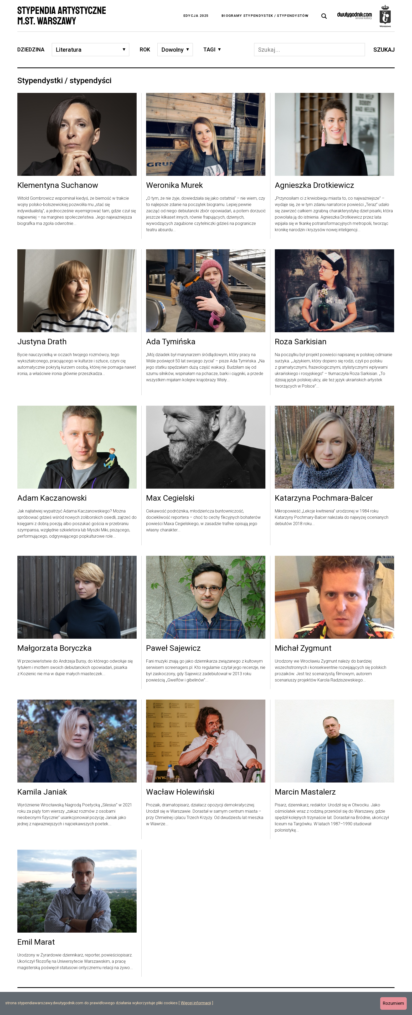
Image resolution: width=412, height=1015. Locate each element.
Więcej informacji (196, 1003)
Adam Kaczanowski (52, 498)
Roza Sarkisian (301, 342)
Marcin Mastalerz (305, 792)
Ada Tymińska (170, 342)
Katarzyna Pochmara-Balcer (324, 498)
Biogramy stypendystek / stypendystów (265, 16)
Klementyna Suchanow (57, 185)
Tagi (209, 49)
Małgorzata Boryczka (54, 648)
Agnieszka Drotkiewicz (314, 185)
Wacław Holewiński (180, 792)
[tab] (324, 16)
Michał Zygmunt (303, 648)
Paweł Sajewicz (173, 648)
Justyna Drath (42, 342)
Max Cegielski (170, 498)
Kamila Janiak (42, 792)
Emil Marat (36, 942)
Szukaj (384, 49)
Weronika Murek (174, 185)
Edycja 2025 (195, 16)
